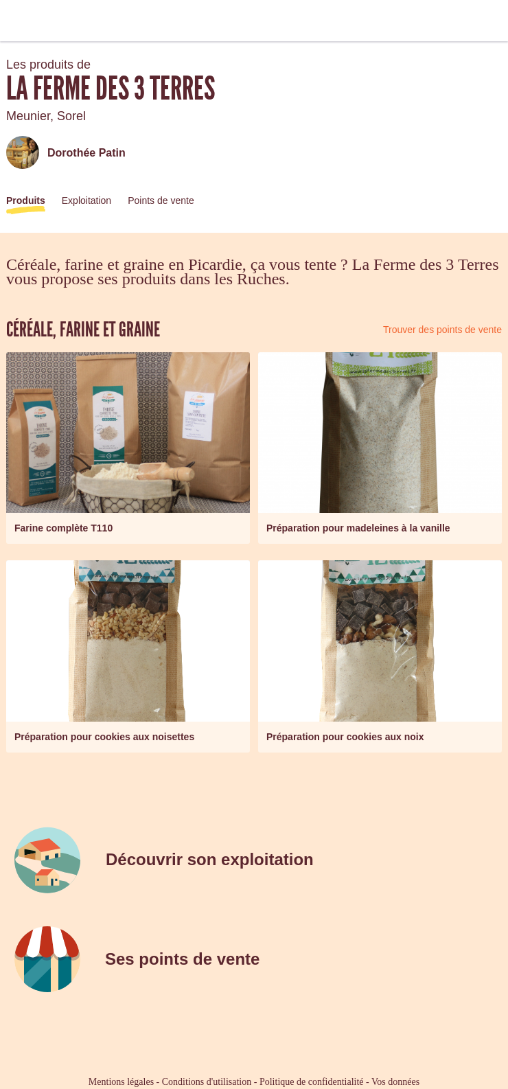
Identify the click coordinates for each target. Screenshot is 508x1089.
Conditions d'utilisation (206, 1082)
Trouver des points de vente (442, 329)
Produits (25, 200)
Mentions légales (121, 1082)
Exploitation (86, 200)
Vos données (395, 1082)
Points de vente (161, 200)
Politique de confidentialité (311, 1082)
